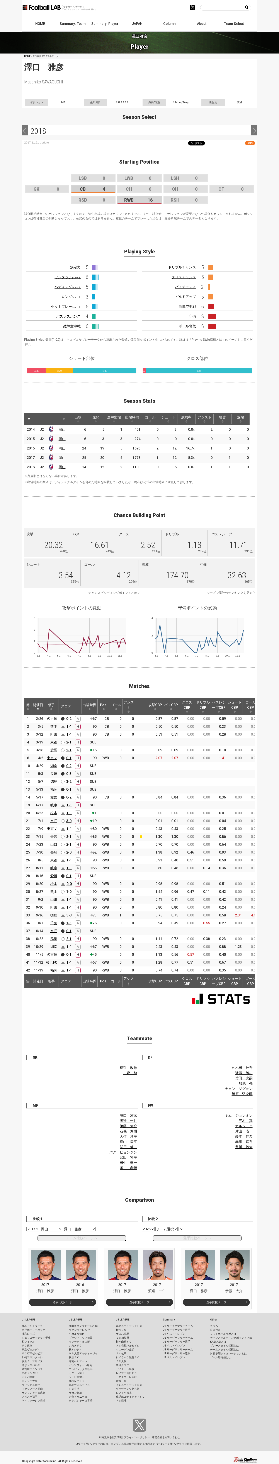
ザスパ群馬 (122, 1333)
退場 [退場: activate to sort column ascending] (240, 419)
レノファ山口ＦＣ (126, 1373)
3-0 (68, 821)
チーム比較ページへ (81, 1238)
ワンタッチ (67, 277)
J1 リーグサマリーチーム (178, 1325)
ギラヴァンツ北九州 (128, 1388)
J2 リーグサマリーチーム (178, 1337)
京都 (53, 742)
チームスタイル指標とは (224, 1349)
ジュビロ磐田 (77, 1377)
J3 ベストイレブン (174, 1357)
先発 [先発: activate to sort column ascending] (95, 419)
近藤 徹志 (244, 1073)
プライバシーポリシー (137, 1437)
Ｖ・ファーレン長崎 (33, 1400)
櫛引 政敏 (128, 1068)
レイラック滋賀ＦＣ (128, 1357)
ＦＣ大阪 (121, 1361)
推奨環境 (116, 1437)
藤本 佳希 (244, 1136)
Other (213, 1319)
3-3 (69, 915)
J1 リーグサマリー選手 (176, 1329)
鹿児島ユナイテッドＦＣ (130, 1396)
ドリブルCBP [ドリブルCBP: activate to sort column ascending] (203, 706)
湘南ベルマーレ (78, 1361)
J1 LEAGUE (28, 1319)
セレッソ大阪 (29, 1381)
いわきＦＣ (75, 1345)
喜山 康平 (128, 1142)
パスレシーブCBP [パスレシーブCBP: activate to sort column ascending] (219, 706)
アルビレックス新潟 (80, 1369)
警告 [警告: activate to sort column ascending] (222, 419)
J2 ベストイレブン (174, 1345)
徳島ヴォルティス (79, 1384)
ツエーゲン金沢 (125, 1349)
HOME (40, 24)
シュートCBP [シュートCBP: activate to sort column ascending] (235, 706)
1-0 (68, 892)
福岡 (53, 789)
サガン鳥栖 (75, 1392)
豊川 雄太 (244, 1147)
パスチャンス (185, 287)
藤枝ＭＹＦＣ (77, 1381)
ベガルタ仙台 (77, 1333)
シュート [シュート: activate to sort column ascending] (168, 419)
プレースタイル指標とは (224, 1345)
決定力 (75, 267)
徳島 (53, 782)
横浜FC (51, 962)
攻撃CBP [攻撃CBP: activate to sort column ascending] (155, 706)
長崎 (53, 774)
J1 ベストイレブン (174, 1333)
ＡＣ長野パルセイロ (128, 1345)
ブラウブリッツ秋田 (80, 1337)
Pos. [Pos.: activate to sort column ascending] (103, 706)
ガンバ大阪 (28, 1377)
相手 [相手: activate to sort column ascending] (51, 706)
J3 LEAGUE (122, 1319)
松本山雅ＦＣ (124, 1341)
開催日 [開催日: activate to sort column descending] (38, 706)
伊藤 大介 (128, 1126)
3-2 (68, 782)
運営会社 (157, 1437)
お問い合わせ (172, 1437)
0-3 (68, 774)
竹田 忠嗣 (244, 1078)
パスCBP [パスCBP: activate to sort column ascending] (171, 706)
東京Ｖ (52, 758)
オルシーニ (244, 1126)
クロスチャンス (184, 277)
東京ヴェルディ (31, 1349)
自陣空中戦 (187, 306)
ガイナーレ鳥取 (125, 1369)
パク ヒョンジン (123, 1152)
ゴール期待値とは (220, 1357)
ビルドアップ (185, 297)
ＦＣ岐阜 (121, 1353)
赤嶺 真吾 (244, 1142)
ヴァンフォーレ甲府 (80, 1365)
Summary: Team (73, 24)
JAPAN (137, 24)
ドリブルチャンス (182, 267)
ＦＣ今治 (74, 1388)
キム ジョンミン (239, 1115)
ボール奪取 (187, 326)
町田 (53, 734)
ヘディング (67, 287)
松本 (53, 813)
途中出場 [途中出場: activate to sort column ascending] (114, 419)
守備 (192, 316)
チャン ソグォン (239, 1089)
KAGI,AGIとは (218, 1341)
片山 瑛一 (244, 1131)
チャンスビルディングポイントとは (112, 593)
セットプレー (66, 306)
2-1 (68, 742)
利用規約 (104, 1437)
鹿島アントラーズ (32, 1325)
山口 (53, 844)
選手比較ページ (63, 1302)
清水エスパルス (31, 1365)
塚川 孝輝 (128, 1168)
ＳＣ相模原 (122, 1337)
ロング (71, 297)
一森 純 (130, 1073)
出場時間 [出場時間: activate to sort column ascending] (132, 419)
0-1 (68, 758)
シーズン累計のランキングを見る (229, 593)
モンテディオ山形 (79, 1341)
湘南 (53, 766)
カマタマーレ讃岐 (126, 1377)
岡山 (62, 429)
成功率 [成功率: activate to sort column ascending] (186, 419)
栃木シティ (75, 1349)
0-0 (69, 884)
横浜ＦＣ (74, 1357)
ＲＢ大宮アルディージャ (83, 1353)
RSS (250, 143)
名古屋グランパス (32, 1369)
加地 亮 (246, 1083)
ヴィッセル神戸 (31, 1384)
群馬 (53, 750)
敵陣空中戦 (72, 326)
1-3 (68, 923)
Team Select (234, 24)
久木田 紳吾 (242, 1068)
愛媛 (53, 797)
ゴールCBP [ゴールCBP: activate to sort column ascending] (250, 706)
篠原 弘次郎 (242, 1094)
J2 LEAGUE (75, 1319)
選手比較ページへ (197, 1238)
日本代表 (215, 1329)
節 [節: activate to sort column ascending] (28, 706)
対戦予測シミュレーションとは (228, 1353)
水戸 (53, 821)
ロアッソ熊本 (124, 1392)
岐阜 (53, 805)
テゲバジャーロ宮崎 (80, 1400)
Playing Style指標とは (207, 339)
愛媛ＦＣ (121, 1381)
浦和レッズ (28, 1333)
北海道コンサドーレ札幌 (83, 1325)
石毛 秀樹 (128, 1131)
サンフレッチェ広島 (33, 1392)
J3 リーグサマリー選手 (176, 1353)
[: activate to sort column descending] (29, 418)
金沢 (53, 837)
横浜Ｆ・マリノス (32, 1361)
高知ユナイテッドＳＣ (129, 1384)
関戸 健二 (128, 1147)
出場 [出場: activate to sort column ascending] (78, 419)
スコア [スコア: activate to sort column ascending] (66, 706)
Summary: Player (104, 24)
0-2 (68, 719)
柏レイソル (28, 1341)
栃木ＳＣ (121, 1329)
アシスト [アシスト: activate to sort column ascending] (204, 419)
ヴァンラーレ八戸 (79, 1329)
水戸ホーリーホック (33, 1329)
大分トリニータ (78, 1396)
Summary (169, 1319)
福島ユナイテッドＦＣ (129, 1325)
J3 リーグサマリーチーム (178, 1349)
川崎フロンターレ (32, 1357)
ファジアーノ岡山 (32, 1388)
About (201, 24)
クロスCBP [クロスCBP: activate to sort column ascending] (187, 706)
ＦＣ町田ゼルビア (32, 1353)
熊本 (53, 726)
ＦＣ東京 (27, 1345)
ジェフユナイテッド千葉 (36, 1337)
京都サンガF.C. (30, 1373)
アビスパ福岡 (29, 1396)
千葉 (53, 923)
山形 (53, 899)
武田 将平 (128, 1157)
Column (169, 24)
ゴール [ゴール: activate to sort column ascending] (150, 419)
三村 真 (246, 1121)
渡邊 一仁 (128, 1121)
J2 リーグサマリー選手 (176, 1341)
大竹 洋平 (128, 1136)
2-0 (68, 852)
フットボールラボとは (223, 1333)
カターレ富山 (77, 1373)
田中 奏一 (128, 1163)
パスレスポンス (68, 316)
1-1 (69, 726)
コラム (214, 1325)
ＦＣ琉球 (121, 1400)
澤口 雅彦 (128, 1115)
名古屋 (52, 719)
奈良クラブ (122, 1365)
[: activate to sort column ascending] (37, 418)
